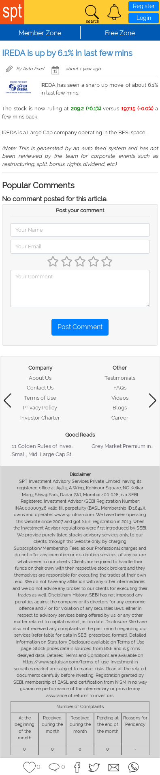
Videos (119, 398)
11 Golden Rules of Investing (46, 446)
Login (144, 18)
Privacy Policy (40, 408)
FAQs (119, 388)
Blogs (120, 408)
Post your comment (80, 210)
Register (144, 6)
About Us (40, 378)
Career (119, 418)
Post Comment (80, 327)
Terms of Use (40, 398)
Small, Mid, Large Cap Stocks (47, 454)
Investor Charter (40, 418)
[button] (114, 12)
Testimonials (120, 378)
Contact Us (40, 388)
